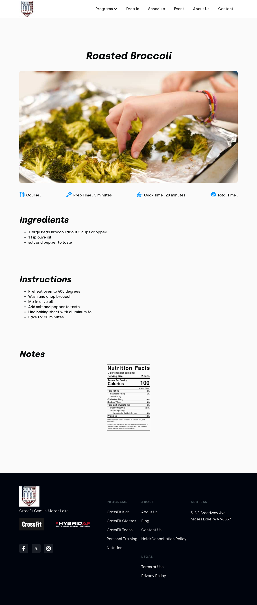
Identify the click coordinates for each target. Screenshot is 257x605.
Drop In (132, 9)
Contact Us (151, 530)
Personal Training (122, 539)
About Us (201, 9)
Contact (225, 9)
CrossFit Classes (121, 521)
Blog (145, 521)
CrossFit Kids (118, 512)
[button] (106, 9)
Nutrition (114, 548)
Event (179, 9)
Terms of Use (152, 567)
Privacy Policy (153, 576)
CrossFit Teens (120, 530)
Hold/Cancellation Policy (163, 539)
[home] (27, 9)
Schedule (156, 9)
